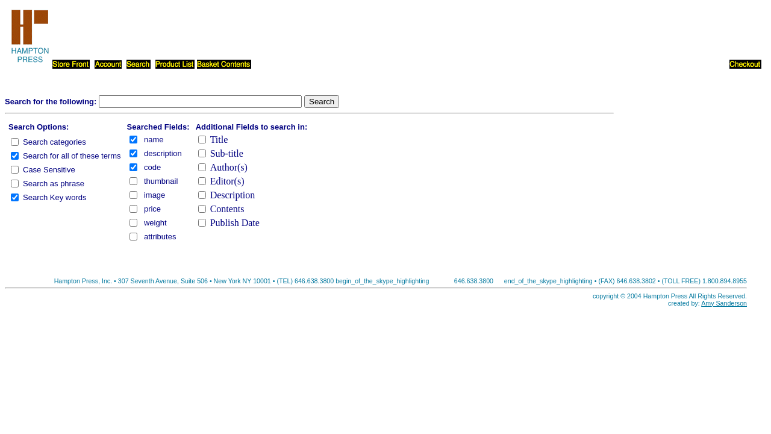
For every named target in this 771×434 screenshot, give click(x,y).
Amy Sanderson (724, 303)
